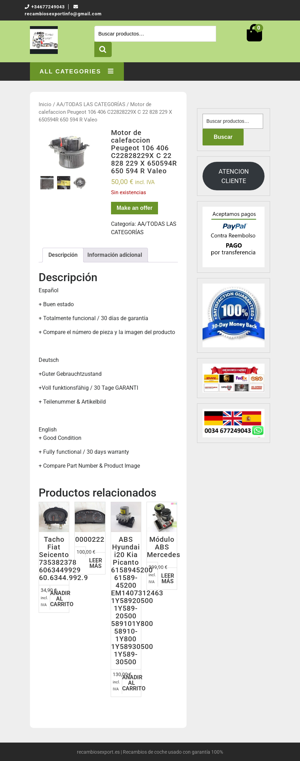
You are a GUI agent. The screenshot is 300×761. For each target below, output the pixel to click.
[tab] (63, 255)
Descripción (63, 255)
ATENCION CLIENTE (234, 176)
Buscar (103, 49)
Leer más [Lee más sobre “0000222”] (95, 563)
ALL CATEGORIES (77, 71)
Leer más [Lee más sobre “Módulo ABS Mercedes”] (167, 578)
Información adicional (114, 255)
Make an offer (134, 208)
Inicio (45, 104)
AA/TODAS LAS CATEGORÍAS (90, 104)
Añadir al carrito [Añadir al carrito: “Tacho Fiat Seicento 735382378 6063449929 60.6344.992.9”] (59, 599)
